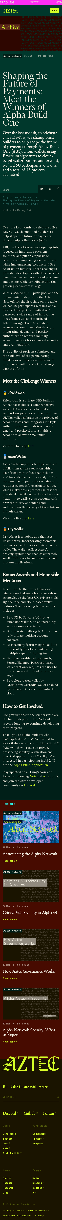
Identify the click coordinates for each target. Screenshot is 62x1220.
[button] (54, 10)
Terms (18, 1210)
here (31, 446)
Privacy (7, 1210)
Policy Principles (36, 1210)
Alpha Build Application (31, 765)
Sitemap (39, 1215)
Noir (33, 776)
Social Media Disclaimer (17, 1215)
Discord (29, 785)
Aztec (47, 776)
